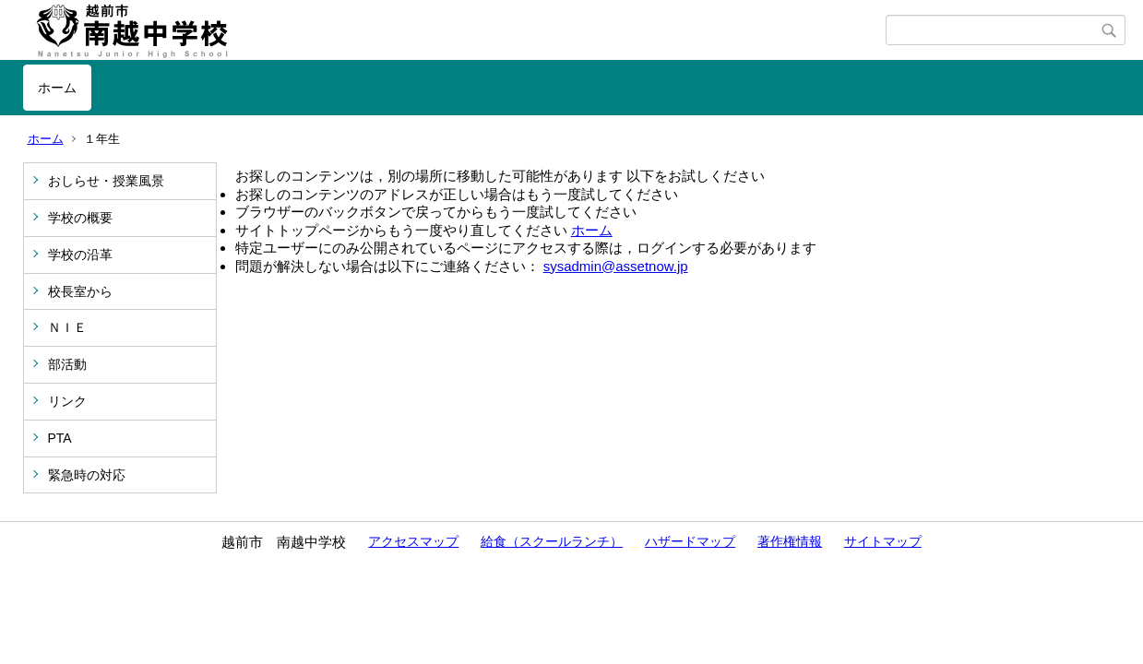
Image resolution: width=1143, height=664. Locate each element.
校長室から (80, 291)
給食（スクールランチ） (552, 541)
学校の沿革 (80, 254)
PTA (60, 438)
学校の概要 (80, 217)
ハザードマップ (690, 541)
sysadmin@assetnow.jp (615, 266)
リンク (67, 401)
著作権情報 (789, 541)
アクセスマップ (413, 541)
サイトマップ (883, 541)
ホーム (57, 87)
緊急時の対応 (86, 475)
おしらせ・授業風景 (106, 180)
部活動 (67, 364)
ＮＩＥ (67, 327)
